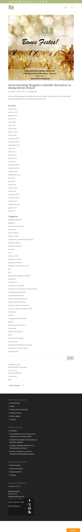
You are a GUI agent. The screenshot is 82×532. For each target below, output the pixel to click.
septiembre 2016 (14, 175)
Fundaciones (12, 282)
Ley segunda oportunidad (17, 318)
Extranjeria (12, 279)
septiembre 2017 (14, 145)
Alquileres (11, 223)
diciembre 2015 (13, 195)
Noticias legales (15, 416)
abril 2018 (11, 125)
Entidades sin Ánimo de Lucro (18, 266)
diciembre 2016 (13, 165)
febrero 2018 (12, 132)
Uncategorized (32, 91)
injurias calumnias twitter (17, 302)
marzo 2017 (12, 155)
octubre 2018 (13, 112)
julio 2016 (11, 178)
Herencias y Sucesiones (16, 285)
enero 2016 (12, 191)
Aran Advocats (15, 403)
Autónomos (12, 230)
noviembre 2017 (14, 142)
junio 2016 (11, 181)
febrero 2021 (12, 109)
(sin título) (13, 431)
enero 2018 (12, 135)
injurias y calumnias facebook (18, 305)
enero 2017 (12, 162)
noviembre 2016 (14, 168)
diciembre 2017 (13, 138)
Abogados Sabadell (14, 220)
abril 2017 (11, 152)
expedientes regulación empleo (19, 276)
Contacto (13, 419)
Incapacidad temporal (15, 295)
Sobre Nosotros (15, 465)
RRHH (10, 335)
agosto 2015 (12, 208)
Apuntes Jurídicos (16, 472)
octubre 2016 (13, 171)
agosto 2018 (12, 115)
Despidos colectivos (15, 246)
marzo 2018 (12, 129)
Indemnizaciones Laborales (17, 299)
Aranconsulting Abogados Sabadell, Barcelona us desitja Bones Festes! (39, 86)
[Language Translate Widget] (15, 385)
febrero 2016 (12, 188)
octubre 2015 (13, 201)
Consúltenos (12, 376)
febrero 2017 (12, 158)
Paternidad (12, 328)
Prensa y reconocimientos (19, 410)
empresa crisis (13, 256)
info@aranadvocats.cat (16, 496)
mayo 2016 (12, 185)
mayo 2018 (12, 122)
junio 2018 (11, 119)
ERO (9, 272)
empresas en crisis (14, 259)
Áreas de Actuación (16, 469)
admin (13, 91)
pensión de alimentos (15, 332)
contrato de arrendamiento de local (20, 239)
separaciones (12, 342)
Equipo (12, 406)
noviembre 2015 (14, 198)
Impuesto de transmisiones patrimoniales (22, 289)
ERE (9, 269)
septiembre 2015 (14, 204)
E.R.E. (10, 253)
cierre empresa (13, 233)
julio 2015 (11, 211)
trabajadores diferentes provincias (20, 345)
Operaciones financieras (16, 325)
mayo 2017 (12, 148)
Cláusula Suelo (13, 236)
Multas (10, 322)
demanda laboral (14, 243)
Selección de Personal (15, 338)
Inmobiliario (12, 312)
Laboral (10, 315)
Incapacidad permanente (17, 292)
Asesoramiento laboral (16, 226)
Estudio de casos (15, 413)
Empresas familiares (15, 263)
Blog (9, 380)
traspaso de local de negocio (18, 348)
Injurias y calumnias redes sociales (20, 309)
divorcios (11, 249)
